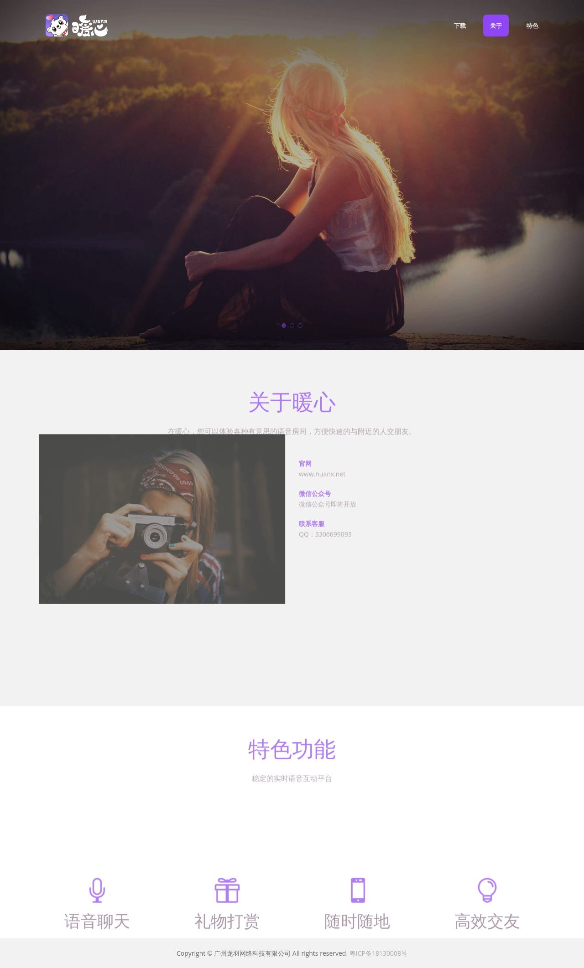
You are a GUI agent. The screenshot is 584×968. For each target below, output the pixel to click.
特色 (532, 25)
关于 (496, 25)
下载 (460, 25)
